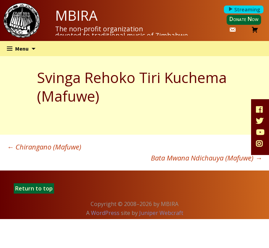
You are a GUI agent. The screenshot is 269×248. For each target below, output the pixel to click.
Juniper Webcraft (161, 213)
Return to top (34, 188)
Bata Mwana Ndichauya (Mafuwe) (206, 158)
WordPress (105, 213)
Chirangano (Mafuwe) (44, 147)
